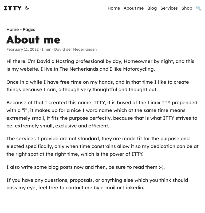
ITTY (13, 8)
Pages (29, 29)
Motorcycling (138, 69)
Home (12, 29)
